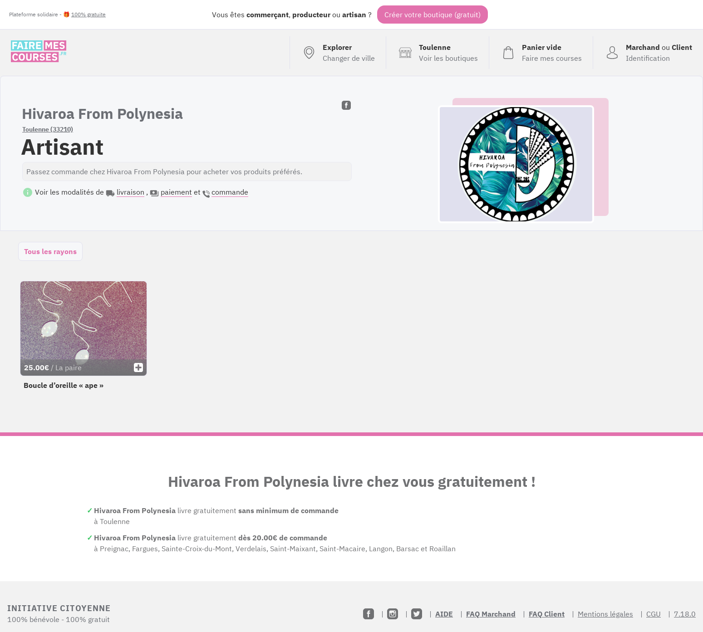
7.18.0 (685, 613)
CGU (653, 613)
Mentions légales (605, 613)
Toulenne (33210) (47, 129)
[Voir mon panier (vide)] (541, 52)
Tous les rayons (50, 251)
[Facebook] (368, 613)
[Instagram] (392, 613)
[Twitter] (416, 613)
